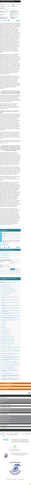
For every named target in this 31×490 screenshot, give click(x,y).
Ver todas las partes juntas (5, 257)
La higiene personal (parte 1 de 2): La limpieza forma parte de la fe (10, 351)
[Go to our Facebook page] (24, 433)
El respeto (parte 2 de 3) (5, 253)
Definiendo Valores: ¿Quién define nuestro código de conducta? (9, 371)
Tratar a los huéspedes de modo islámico (7, 367)
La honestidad (3, 324)
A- (16, 4)
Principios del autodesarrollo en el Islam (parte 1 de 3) (9, 363)
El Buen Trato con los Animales (6, 293)
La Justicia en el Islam (5, 295)
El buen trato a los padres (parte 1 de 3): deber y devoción (10, 315)
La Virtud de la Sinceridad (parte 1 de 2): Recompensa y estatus (10, 297)
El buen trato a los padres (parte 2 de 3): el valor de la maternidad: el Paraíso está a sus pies (9, 317)
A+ (19, 4)
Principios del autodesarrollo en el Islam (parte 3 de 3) (9, 365)
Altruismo (3, 303)
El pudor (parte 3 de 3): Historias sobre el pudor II (9, 291)
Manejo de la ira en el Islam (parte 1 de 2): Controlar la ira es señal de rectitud (10, 359)
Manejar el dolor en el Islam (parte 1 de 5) (8, 336)
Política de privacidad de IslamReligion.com (12, 434)
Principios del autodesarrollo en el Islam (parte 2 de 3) (9, 361)
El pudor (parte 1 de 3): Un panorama (7, 288)
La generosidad (4, 322)
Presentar (12, 269)
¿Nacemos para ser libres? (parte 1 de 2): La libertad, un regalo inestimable (10, 311)
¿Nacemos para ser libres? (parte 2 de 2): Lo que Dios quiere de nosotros (9, 313)
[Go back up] (29, 393)
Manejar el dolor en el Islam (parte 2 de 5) (8, 338)
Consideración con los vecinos (6, 334)
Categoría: (2, 8)
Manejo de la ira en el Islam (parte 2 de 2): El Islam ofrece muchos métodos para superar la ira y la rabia (10, 357)
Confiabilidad (3, 327)
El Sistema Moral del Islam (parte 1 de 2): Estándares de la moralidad (10, 306)
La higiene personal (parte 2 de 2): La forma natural (9, 353)
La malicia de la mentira (5, 284)
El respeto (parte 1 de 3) (4, 243)
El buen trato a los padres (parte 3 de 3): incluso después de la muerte (10, 320)
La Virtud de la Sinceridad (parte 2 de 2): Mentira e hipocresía (9, 300)
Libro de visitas (3, 434)
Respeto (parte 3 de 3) (5, 255)
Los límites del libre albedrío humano (7, 373)
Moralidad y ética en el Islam (6, 345)
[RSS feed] (29, 433)
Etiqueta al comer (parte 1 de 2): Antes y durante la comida (10, 347)
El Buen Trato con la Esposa (6, 286)
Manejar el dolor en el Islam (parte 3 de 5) (8, 340)
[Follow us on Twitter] (27, 433)
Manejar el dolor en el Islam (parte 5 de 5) (8, 343)
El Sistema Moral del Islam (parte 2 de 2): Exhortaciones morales (10, 308)
